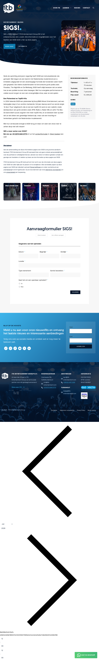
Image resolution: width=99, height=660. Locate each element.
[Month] (6, 524)
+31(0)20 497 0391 (69, 382)
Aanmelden (81, 346)
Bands (73, 104)
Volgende (75, 292)
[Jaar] (12, 528)
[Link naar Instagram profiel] (10, 348)
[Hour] (4, 639)
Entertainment (10, 22)
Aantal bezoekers (56, 271)
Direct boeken (55, 134)
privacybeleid (10, 172)
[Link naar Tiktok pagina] (6, 348)
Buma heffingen (35, 167)
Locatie (21, 261)
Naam (71, 327)
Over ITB (56, 8)
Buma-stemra (92, 410)
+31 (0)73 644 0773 (19, 134)
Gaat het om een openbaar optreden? (33, 280)
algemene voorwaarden (53, 170)
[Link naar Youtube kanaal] (20, 348)
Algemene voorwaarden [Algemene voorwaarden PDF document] (67, 410)
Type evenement (25, 271)
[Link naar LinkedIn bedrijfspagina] (29, 348)
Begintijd (43, 252)
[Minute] (4, 646)
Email (71, 336)
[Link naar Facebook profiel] (15, 348)
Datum (21, 252)
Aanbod (68, 8)
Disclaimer (54, 410)
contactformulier (41, 134)
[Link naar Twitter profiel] (24, 348)
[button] (93, 8)
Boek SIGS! (9, 46)
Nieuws (77, 8)
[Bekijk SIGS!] (12, 191)
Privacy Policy (81, 410)
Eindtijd (63, 252)
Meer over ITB (17, 387)
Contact (86, 8)
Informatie (22, 46)
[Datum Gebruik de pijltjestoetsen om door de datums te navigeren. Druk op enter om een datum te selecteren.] (28, 256)
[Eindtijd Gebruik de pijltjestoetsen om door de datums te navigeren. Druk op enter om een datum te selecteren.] (70, 256)
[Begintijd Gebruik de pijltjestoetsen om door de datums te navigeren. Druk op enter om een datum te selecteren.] (49, 256)
